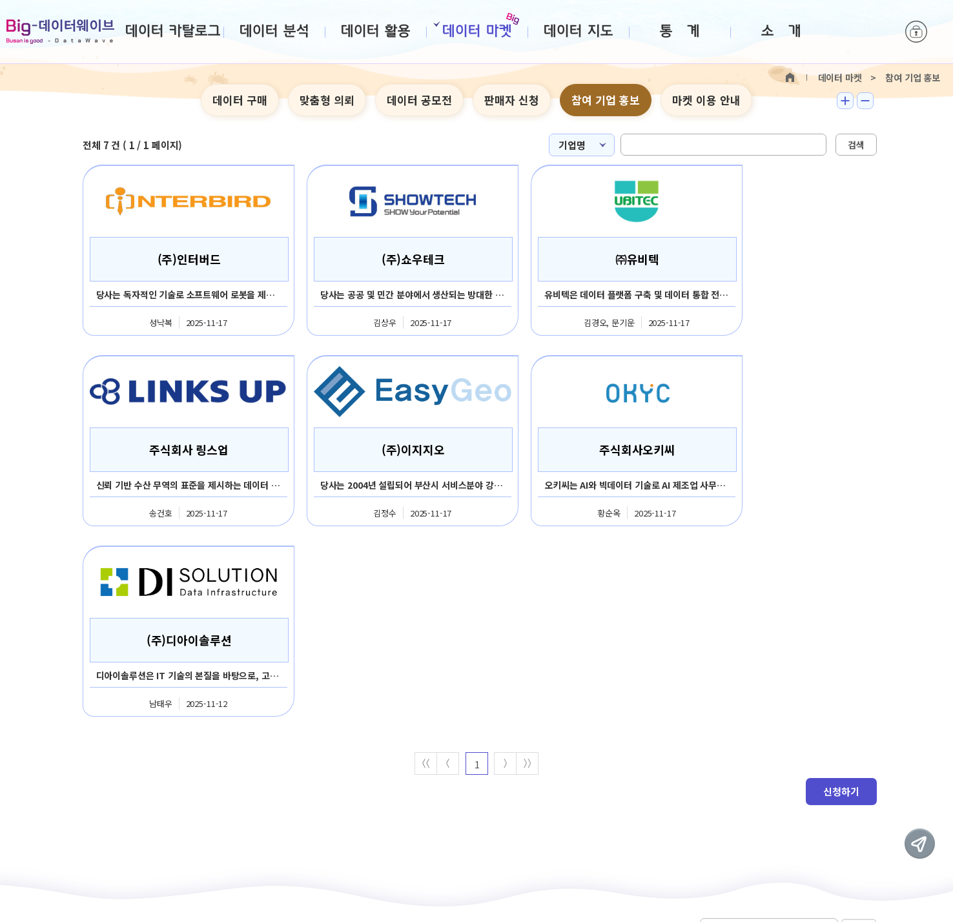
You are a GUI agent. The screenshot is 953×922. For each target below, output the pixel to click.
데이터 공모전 (419, 100)
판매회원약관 (162, 760)
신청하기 (841, 601)
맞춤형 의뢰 (327, 100)
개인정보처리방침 (249, 760)
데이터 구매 (239, 100)
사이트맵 (327, 760)
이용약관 (92, 760)
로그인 (916, 32)
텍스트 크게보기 (845, 100)
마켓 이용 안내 (706, 100)
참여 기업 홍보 (605, 100)
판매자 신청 (511, 100)
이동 (859, 759)
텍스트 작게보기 (865, 100)
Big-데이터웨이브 (60, 32)
